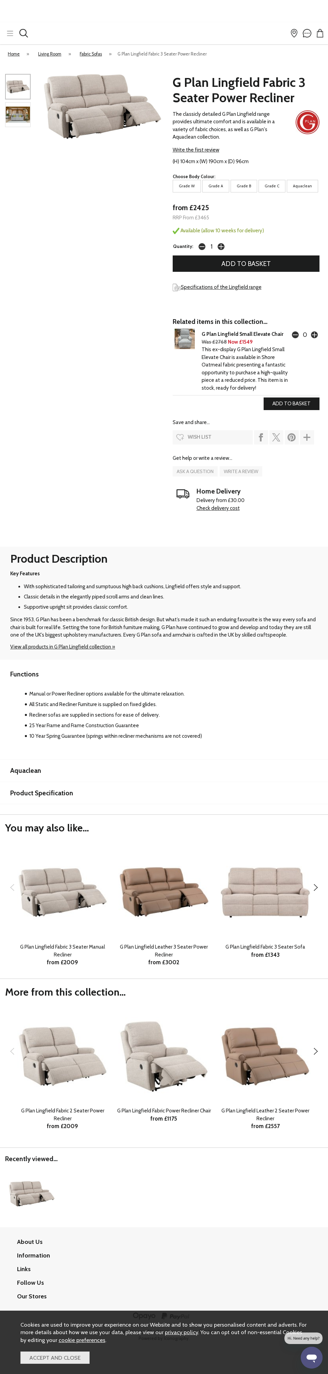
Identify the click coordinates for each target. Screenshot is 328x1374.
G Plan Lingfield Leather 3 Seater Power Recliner (164, 951)
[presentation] (12, 887)
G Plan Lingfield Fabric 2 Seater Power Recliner (62, 1115)
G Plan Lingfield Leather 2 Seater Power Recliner (265, 1115)
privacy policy (181, 1332)
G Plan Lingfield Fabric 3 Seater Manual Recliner (62, 951)
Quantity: (183, 246)
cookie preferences (82, 1340)
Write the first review (196, 150)
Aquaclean (25, 770)
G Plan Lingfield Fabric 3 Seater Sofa (265, 947)
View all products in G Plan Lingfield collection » (62, 647)
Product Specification (41, 793)
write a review (241, 471)
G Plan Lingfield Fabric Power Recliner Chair (164, 1111)
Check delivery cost (218, 508)
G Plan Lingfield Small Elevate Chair (242, 334)
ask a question (195, 471)
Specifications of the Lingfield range (217, 287)
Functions (24, 674)
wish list (200, 437)
